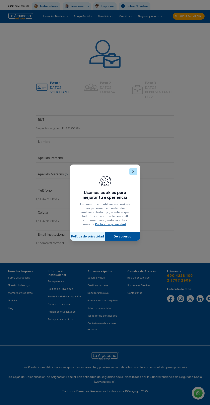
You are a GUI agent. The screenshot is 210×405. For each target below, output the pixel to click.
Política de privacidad (110, 224)
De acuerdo (123, 236)
